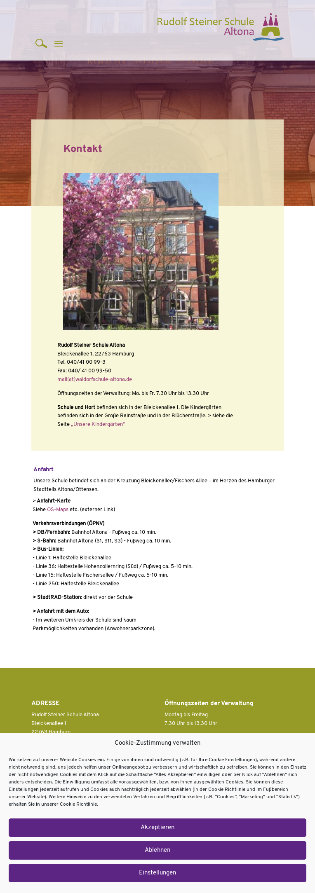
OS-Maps (57, 509)
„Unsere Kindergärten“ (98, 424)
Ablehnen (157, 850)
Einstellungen (157, 873)
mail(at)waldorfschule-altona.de (94, 379)
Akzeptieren (157, 828)
